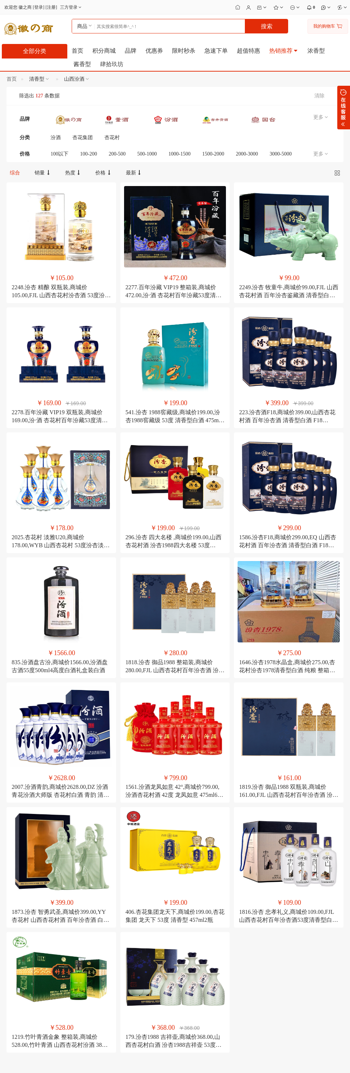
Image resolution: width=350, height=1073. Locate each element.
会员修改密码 (190, 960)
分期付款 (128, 960)
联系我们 (12, 969)
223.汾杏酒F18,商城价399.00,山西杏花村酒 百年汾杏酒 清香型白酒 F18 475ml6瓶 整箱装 (287, 371)
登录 (38, 7)
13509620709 (261, 949)
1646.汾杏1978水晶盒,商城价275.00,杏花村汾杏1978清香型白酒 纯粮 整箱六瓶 (287, 571)
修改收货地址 (190, 978)
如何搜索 (70, 978)
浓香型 (316, 51)
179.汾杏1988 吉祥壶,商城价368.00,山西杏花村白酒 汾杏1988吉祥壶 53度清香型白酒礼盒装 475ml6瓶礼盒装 (174, 872)
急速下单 (216, 51)
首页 (77, 51)
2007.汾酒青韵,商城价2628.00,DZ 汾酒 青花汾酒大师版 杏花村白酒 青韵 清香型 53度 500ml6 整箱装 (60, 671)
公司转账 (128, 987)
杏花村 (112, 137)
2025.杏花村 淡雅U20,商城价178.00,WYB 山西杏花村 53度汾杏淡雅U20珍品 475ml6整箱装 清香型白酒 (61, 471)
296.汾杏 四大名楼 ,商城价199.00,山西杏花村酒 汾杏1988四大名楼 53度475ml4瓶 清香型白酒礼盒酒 (174, 471)
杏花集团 (82, 137)
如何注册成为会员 (79, 960)
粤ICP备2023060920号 (154, 1062)
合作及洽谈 (15, 987)
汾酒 (56, 137)
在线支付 (128, 978)
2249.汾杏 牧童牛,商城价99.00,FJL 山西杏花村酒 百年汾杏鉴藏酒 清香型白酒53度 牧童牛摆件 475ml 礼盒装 (288, 270)
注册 (51, 7)
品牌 (130, 51)
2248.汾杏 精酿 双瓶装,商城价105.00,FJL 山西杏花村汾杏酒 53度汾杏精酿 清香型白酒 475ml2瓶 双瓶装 (61, 270)
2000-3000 (247, 154)
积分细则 (70, 969)
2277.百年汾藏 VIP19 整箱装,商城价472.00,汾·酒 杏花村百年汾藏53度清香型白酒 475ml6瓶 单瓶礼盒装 (174, 270)
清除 (319, 95)
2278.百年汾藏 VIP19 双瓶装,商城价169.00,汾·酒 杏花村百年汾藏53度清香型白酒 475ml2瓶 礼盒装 (60, 371)
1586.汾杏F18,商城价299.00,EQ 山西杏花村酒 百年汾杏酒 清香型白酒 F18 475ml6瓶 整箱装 (287, 471)
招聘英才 (12, 978)
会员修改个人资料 (194, 969)
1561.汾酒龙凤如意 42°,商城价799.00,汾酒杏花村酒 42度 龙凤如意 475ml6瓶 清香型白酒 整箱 (174, 671)
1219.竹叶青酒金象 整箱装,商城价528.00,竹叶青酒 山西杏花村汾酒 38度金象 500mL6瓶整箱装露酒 (60, 872)
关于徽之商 (15, 960)
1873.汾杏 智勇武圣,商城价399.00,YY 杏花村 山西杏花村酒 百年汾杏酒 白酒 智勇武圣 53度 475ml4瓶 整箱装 (60, 772)
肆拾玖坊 (111, 64)
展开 (343, 107)
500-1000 (147, 154)
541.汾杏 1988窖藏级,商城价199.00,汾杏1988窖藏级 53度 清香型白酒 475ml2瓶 (174, 371)
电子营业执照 (259, 1062)
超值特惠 (248, 51)
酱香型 (82, 64)
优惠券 (154, 51)
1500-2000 (213, 154)
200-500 (117, 154)
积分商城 (104, 51)
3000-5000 (281, 154)
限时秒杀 (183, 51)
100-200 (88, 154)
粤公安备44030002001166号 (210, 1062)
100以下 (59, 154)
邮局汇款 (128, 969)
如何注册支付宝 (134, 996)
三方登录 (71, 7)
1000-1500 (179, 154)
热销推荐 (283, 50)
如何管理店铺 (190, 987)
